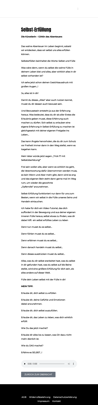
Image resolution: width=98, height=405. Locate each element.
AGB (24, 397)
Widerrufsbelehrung (39, 397)
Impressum (43, 401)
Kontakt (56, 401)
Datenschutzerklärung (65, 397)
